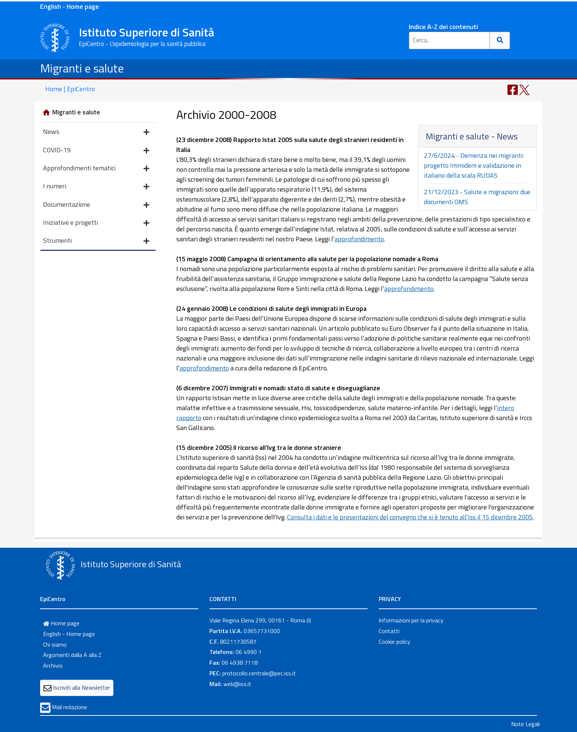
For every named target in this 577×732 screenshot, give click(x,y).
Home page (61, 623)
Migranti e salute (82, 68)
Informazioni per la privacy (411, 620)
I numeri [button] (96, 186)
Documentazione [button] (96, 205)
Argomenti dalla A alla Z (72, 654)
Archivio (53, 665)
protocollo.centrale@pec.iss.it (259, 673)
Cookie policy (394, 641)
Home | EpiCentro (70, 89)
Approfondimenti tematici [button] (96, 168)
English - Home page (69, 6)
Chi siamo (55, 644)
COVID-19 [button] (96, 150)
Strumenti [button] (96, 241)
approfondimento (359, 239)
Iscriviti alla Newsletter (81, 687)
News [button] (96, 132)
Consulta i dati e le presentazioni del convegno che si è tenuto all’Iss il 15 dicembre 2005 (410, 517)
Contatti (389, 630)
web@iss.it (237, 683)
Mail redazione (69, 707)
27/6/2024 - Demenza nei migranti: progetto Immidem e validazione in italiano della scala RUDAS (474, 165)
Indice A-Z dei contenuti (443, 27)
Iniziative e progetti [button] (96, 223)
